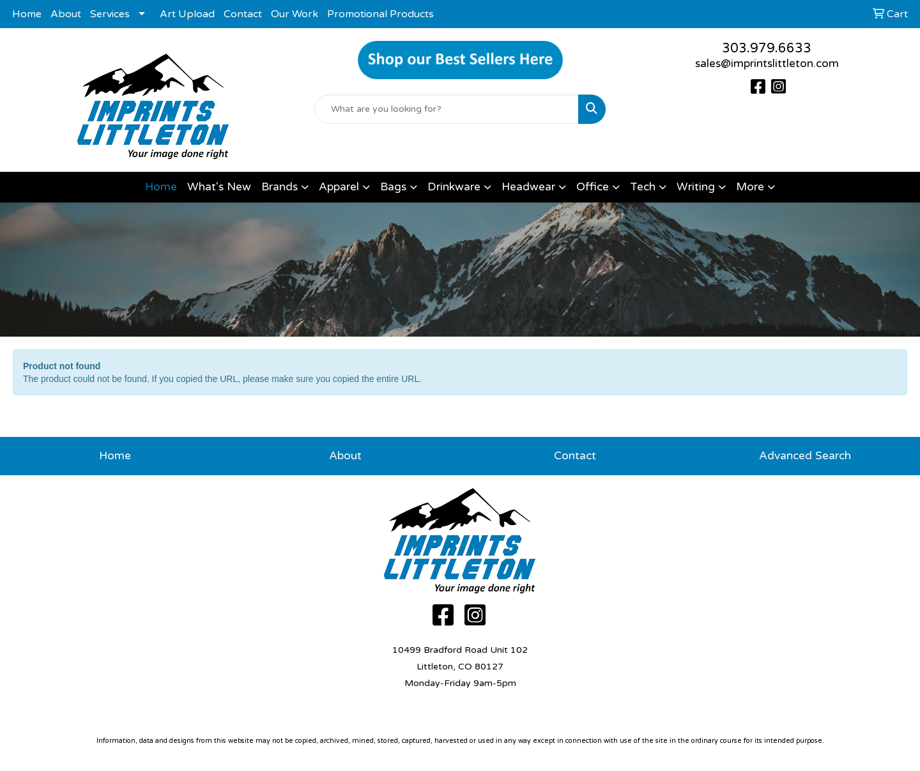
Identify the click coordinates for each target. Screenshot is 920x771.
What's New (219, 187)
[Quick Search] (446, 109)
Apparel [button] (339, 187)
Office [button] (592, 187)
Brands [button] (279, 187)
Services (110, 14)
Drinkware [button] (453, 187)
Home (27, 14)
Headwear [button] (528, 187)
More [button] (750, 187)
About (65, 14)
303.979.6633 (766, 48)
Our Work (294, 14)
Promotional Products (380, 14)
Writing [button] (696, 187)
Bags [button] (393, 187)
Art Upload (187, 14)
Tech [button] (643, 187)
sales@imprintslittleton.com (767, 63)
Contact (243, 14)
